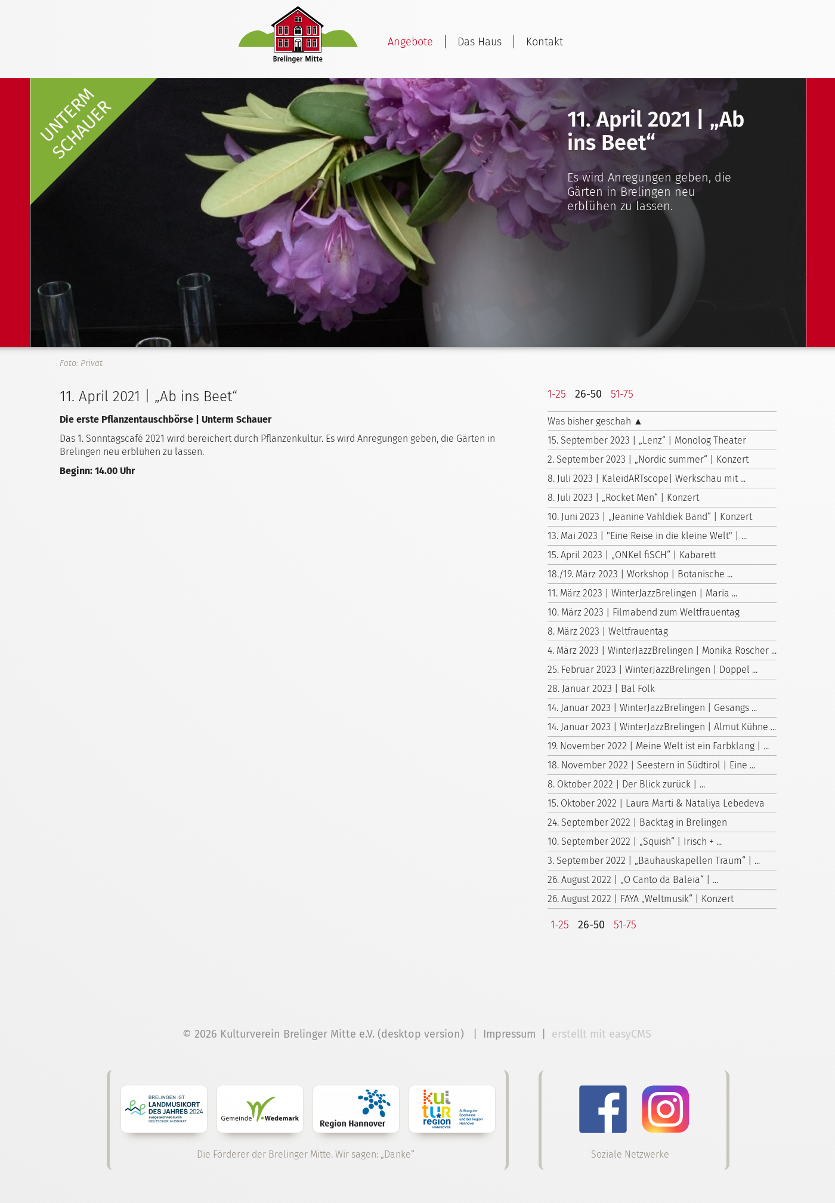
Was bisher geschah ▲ (595, 421)
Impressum (509, 1034)
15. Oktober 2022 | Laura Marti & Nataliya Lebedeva (656, 803)
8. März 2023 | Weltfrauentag (608, 631)
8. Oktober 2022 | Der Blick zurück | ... (626, 784)
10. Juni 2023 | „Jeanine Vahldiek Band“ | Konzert (650, 516)
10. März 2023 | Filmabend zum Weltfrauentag (644, 612)
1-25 (557, 394)
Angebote (410, 41)
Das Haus (479, 41)
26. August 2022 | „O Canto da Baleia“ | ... (633, 879)
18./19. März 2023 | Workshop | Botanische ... (640, 574)
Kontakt (544, 41)
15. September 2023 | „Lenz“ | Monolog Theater (647, 440)
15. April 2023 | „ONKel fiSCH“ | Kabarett (632, 555)
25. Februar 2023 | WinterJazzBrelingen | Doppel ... (652, 669)
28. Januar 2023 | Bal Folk (601, 688)
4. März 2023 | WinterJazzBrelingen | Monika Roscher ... (662, 650)
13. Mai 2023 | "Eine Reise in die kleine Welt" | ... (647, 535)
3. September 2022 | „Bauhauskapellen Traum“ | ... (654, 860)
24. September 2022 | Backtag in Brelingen (637, 822)
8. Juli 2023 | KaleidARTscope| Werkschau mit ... (647, 478)
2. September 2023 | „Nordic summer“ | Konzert (648, 459)
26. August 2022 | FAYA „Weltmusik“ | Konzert (641, 898)
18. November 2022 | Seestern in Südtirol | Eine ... (651, 765)
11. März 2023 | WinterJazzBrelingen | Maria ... (642, 593)
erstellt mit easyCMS (603, 1034)
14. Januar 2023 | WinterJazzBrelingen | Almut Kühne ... (662, 727)
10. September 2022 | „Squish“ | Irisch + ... (635, 841)
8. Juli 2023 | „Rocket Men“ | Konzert (623, 497)
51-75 (622, 394)
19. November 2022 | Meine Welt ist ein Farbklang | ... (658, 746)
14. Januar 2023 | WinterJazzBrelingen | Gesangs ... (652, 707)
